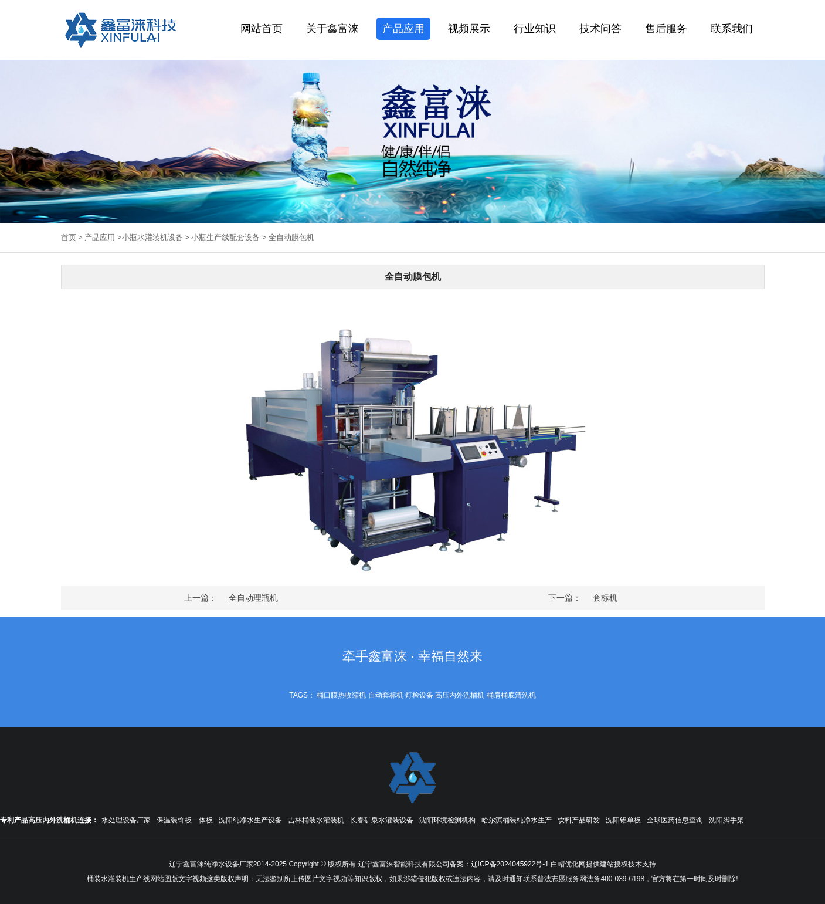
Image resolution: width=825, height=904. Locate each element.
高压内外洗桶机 (459, 695)
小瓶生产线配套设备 (225, 237)
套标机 (605, 597)
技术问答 (600, 29)
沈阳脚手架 (726, 820)
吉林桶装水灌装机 (316, 820)
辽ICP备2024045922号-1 (510, 864)
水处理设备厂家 (126, 820)
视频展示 (469, 29)
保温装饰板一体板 (185, 820)
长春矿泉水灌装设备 (381, 820)
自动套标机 (385, 695)
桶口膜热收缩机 (341, 695)
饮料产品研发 (579, 820)
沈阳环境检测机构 (447, 820)
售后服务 (666, 29)
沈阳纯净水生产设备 (250, 820)
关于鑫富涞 (332, 29)
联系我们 (732, 29)
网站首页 (261, 29)
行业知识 (535, 29)
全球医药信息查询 (675, 820)
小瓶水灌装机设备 (152, 237)
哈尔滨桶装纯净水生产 (516, 820)
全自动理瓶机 (253, 597)
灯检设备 (419, 695)
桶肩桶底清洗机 (511, 695)
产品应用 (403, 29)
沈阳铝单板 (623, 820)
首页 (68, 237)
